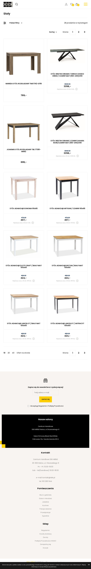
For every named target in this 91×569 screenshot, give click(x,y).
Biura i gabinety (45, 495)
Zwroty (45, 537)
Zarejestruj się (45, 544)
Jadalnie (45, 502)
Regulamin (43, 406)
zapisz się (46, 399)
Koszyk (45, 548)
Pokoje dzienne (46, 509)
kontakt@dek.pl (48, 477)
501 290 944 (47, 481)
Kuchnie (45, 505)
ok (89, 565)
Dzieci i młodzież (45, 498)
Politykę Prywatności (56, 406)
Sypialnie (45, 516)
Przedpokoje (45, 512)
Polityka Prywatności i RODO (45, 541)
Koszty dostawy (46, 534)
